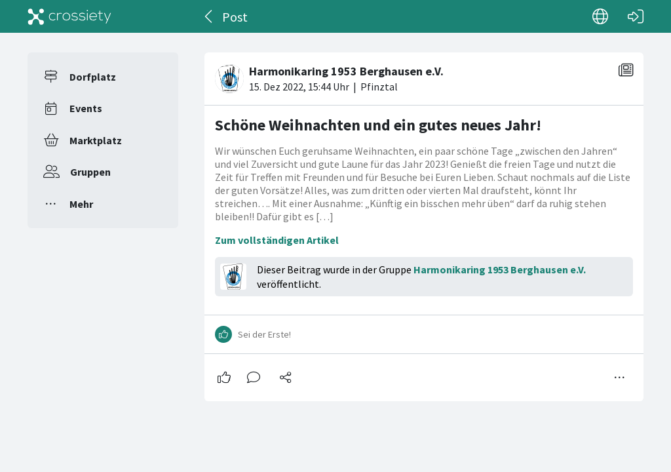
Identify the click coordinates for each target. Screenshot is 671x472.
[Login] (635, 16)
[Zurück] (209, 16)
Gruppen (90, 171)
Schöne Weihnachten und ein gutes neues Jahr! (378, 125)
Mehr (81, 203)
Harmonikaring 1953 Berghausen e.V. (499, 269)
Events (85, 108)
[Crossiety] (69, 16)
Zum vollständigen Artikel (277, 239)
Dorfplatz (92, 76)
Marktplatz (95, 140)
